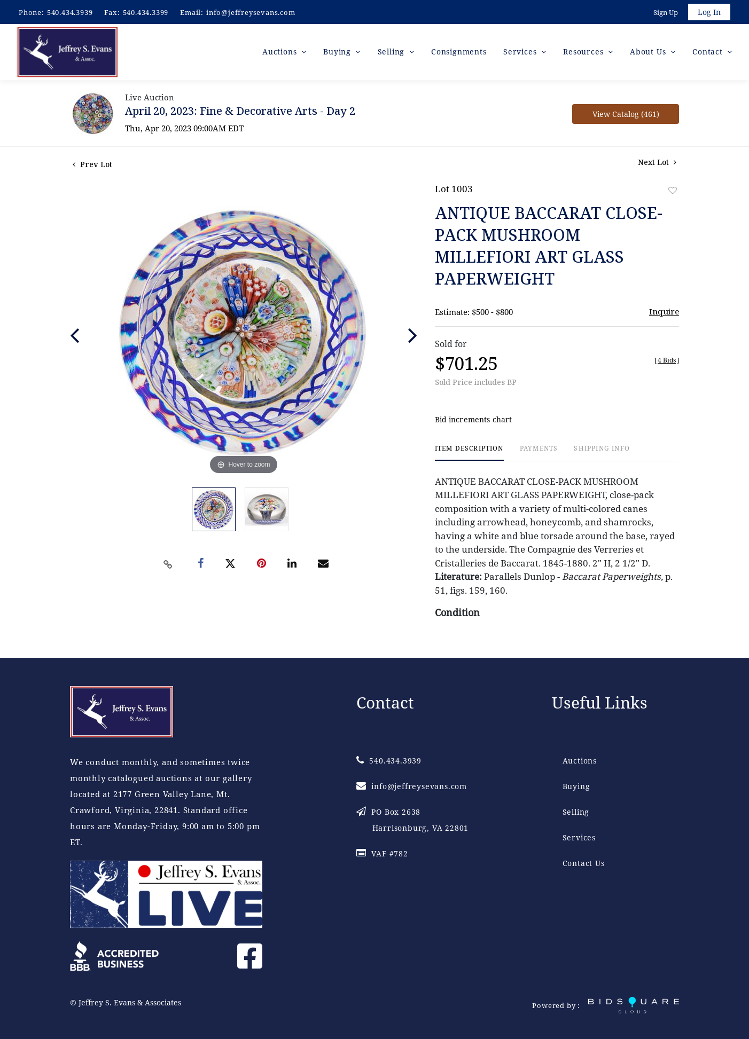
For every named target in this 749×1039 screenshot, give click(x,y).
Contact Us (584, 863)
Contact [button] (708, 53)
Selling (576, 812)
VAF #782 (382, 853)
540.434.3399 (146, 12)
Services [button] (521, 53)
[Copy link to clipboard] (168, 566)
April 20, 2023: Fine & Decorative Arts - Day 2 (240, 112)
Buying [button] (338, 53)
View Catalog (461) (625, 116)
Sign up (664, 13)
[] (666, 361)
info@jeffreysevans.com (250, 12)
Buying (576, 786)
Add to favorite (672, 192)
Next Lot (657, 163)
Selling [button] (392, 53)
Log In (708, 12)
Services (579, 837)
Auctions (580, 760)
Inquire (664, 313)
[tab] (469, 454)
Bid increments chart (473, 421)
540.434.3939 (70, 12)
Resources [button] (584, 53)
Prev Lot (92, 166)
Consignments (459, 53)
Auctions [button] (280, 53)
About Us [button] (649, 53)
